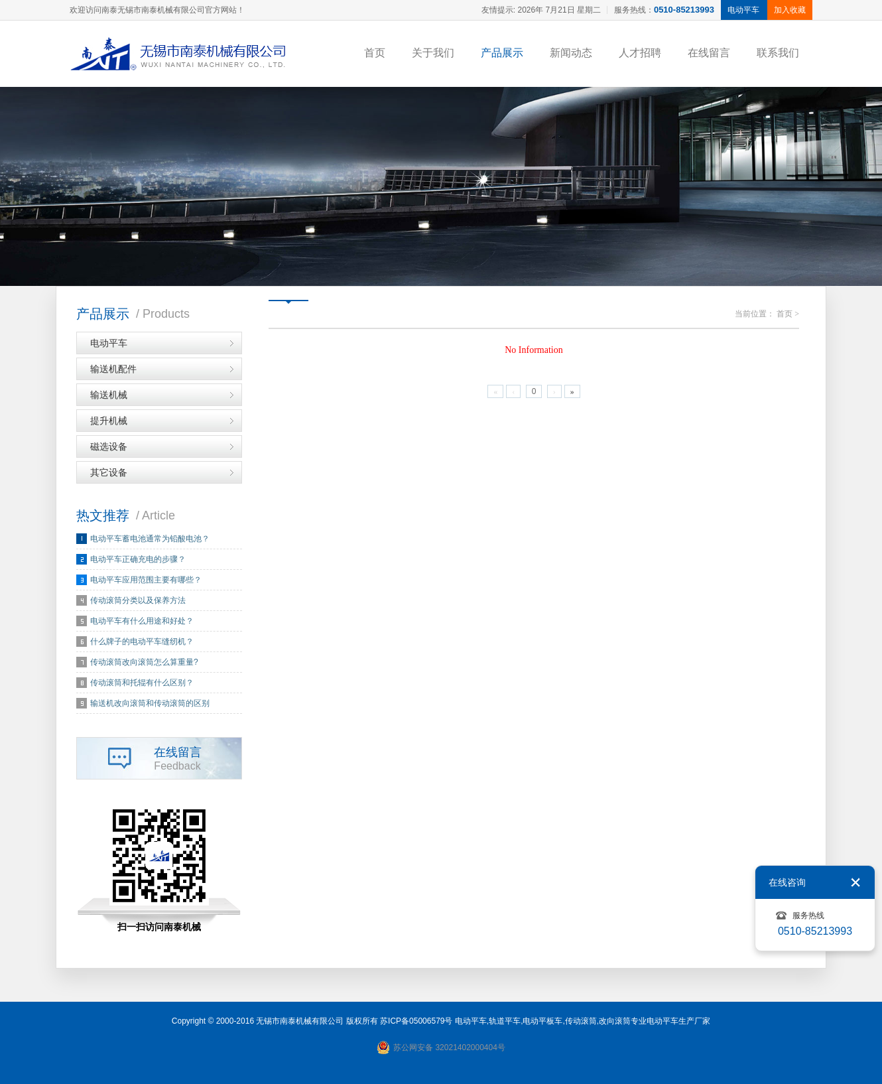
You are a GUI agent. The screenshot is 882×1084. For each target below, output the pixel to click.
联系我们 (778, 52)
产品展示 (502, 52)
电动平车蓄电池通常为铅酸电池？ (150, 538)
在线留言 (709, 52)
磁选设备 (108, 446)
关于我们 (433, 52)
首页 (374, 52)
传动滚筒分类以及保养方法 (138, 600)
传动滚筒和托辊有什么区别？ (142, 682)
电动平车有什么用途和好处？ (142, 621)
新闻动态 (571, 52)
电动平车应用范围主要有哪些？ (146, 579)
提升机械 (108, 420)
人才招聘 (640, 52)
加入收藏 (790, 10)
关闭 (855, 882)
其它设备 (108, 472)
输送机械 (108, 394)
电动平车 (108, 343)
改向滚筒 (615, 1021)
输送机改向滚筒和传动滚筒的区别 (150, 703)
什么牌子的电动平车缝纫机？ (142, 641)
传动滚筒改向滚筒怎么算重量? (144, 662)
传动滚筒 (581, 1021)
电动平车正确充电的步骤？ (138, 559)
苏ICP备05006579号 (416, 1021)
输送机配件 (113, 369)
